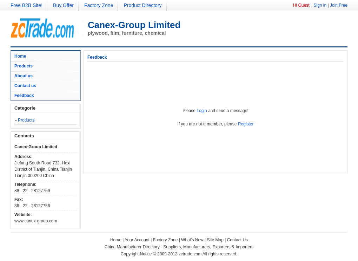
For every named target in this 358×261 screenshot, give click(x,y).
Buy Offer (63, 5)
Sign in (319, 5)
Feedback (24, 95)
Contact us (25, 85)
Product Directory (142, 5)
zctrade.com (190, 254)
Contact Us (237, 239)
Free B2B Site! (26, 5)
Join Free (338, 5)
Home (20, 56)
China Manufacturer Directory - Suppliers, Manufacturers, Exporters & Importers (179, 246)
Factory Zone (98, 5)
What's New (192, 239)
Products (23, 66)
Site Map (215, 239)
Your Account (137, 239)
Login (202, 110)
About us (23, 75)
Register (246, 124)
